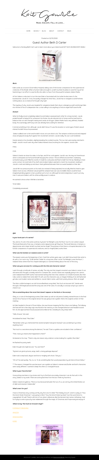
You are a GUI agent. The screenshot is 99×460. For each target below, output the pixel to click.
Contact (60, 31)
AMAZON (16, 412)
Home (28, 31)
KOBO (15, 421)
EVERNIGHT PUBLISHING (20, 408)
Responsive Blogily (59, 457)
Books (36, 31)
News (69, 31)
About (51, 31)
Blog (44, 31)
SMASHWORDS (18, 417)
